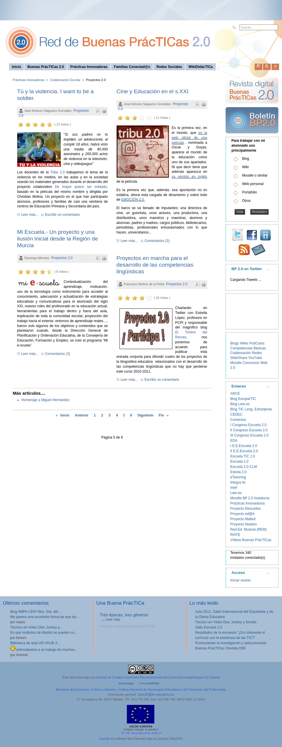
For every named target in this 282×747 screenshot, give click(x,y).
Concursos (251, 363)
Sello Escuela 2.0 (208, 627)
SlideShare (238, 358)
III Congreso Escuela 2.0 (249, 435)
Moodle (236, 363)
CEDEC (236, 414)
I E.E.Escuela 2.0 (243, 446)
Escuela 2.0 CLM (243, 467)
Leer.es (236, 493)
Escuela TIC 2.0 (242, 456)
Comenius (238, 420)
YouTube (255, 358)
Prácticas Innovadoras (28, 80)
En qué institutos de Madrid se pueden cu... (43, 633)
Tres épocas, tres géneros (124, 615)
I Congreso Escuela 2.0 (248, 425)
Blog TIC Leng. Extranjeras (251, 409)
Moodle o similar (254, 175)
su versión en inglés (189, 177)
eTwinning (238, 477)
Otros (246, 201)
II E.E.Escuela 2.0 (244, 451)
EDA (234, 441)
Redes (257, 353)
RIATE (235, 535)
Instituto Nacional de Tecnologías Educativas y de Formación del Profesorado (172, 689)
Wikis (244, 343)
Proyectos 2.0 (61, 258)
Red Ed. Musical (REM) (248, 529)
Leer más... (30, 215)
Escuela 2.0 (239, 461)
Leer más (113, 619)
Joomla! (104, 738)
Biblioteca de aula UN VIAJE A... (35, 643)
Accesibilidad (149, 683)
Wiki (245, 167)
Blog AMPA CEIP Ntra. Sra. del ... (36, 612)
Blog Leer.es (240, 404)
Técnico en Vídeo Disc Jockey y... (36, 627)
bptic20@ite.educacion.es (156, 694)
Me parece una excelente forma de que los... (44, 617)
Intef (233, 488)
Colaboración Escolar (65, 80)
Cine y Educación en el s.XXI (152, 91)
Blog (245, 159)
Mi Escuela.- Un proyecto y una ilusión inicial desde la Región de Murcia (57, 238)
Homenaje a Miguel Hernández (45, 400)
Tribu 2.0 (57, 172)
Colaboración (240, 353)
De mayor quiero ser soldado (81, 187)
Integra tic (238, 482)
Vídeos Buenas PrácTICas (250, 540)
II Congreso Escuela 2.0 (248, 430)
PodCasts (256, 343)
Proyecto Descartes (245, 509)
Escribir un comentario (62, 215)
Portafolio (249, 192)
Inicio (64, 415)
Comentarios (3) (57, 354)
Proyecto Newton (243, 524)
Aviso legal (126, 683)
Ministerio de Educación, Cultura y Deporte (86, 689)
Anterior (81, 415)
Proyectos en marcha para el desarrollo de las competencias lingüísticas (155, 264)
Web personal (253, 184)
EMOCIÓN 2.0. (133, 199)
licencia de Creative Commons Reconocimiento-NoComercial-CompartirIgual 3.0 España (158, 677)
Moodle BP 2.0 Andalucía (249, 498)
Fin (161, 415)
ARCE (235, 394)
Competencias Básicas (248, 348)
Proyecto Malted (243, 519)
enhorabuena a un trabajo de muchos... (43, 650)
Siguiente (145, 415)
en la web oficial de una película (189, 138)
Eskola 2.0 (238, 472)
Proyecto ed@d (242, 514)
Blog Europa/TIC (243, 399)
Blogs (234, 343)
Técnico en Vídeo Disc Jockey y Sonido (225, 622)
